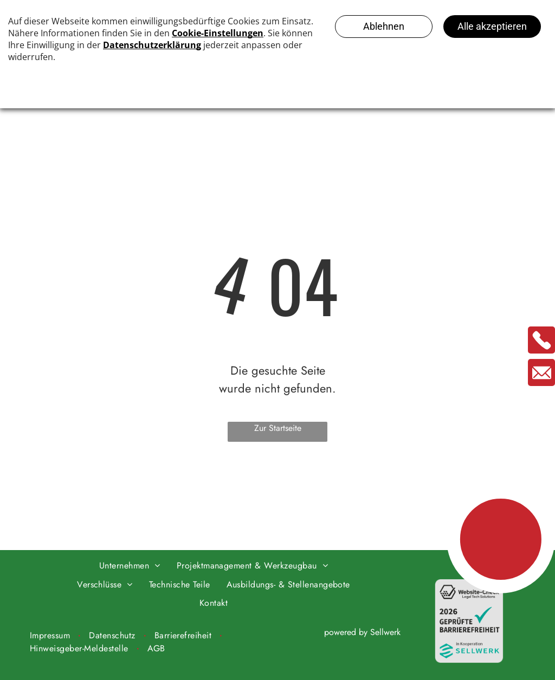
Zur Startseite (277, 428)
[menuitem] (130, 566)
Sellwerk (385, 632)
